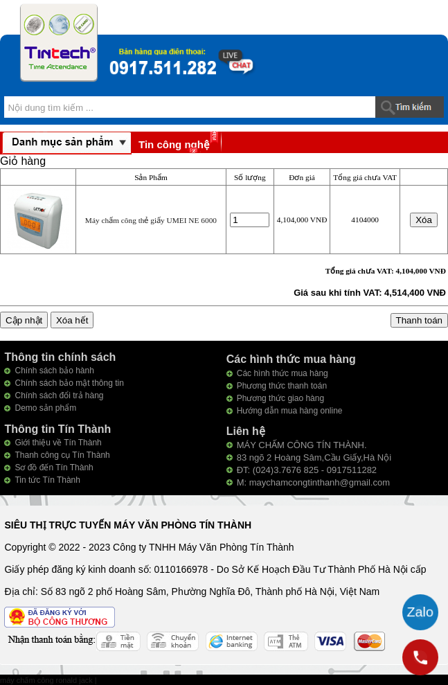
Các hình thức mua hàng (282, 373)
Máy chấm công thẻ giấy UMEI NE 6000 (151, 220)
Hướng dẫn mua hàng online (290, 411)
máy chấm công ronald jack (47, 680)
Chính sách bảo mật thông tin (69, 383)
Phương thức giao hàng (280, 398)
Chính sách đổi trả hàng (59, 395)
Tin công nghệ (173, 144)
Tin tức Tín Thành (47, 480)
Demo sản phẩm (45, 408)
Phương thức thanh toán (282, 386)
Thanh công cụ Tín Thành (62, 455)
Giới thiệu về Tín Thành (58, 442)
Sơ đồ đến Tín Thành (54, 467)
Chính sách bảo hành (54, 370)
